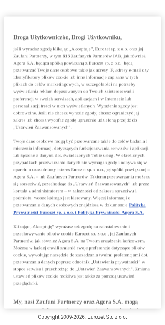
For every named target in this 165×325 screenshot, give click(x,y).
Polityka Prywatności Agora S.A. (111, 211)
